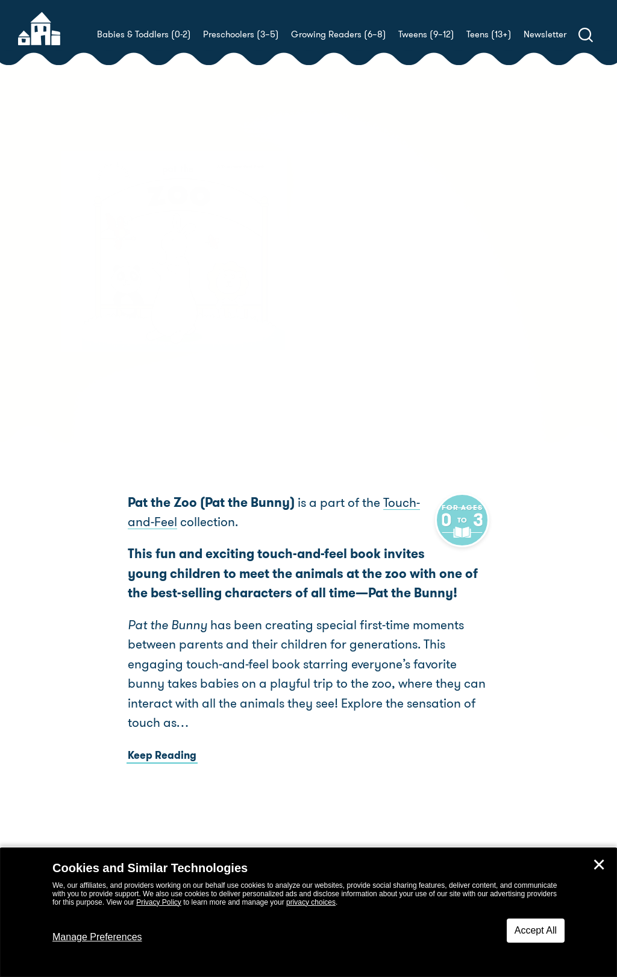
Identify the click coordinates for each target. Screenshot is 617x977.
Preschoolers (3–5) (241, 34)
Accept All (536, 930)
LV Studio (554, 286)
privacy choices (311, 902)
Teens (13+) (489, 34)
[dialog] (308, 912)
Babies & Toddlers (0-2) (144, 34)
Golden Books (397, 286)
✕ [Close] (599, 865)
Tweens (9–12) (426, 34)
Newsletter (545, 34)
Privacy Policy (158, 902)
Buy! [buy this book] (347, 328)
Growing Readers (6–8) (338, 34)
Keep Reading (162, 775)
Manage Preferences (97, 937)
